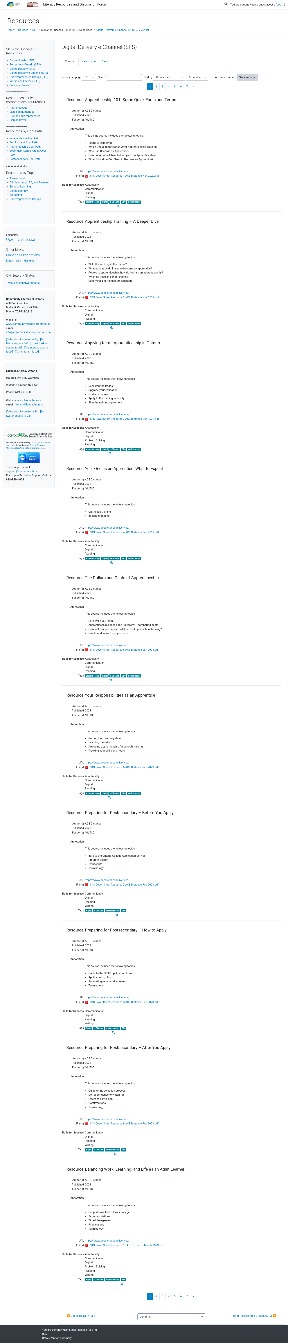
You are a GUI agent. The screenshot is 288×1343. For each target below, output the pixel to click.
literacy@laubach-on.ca (29, 404)
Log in (280, 4)
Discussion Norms (20, 261)
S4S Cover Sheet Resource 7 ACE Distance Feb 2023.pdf (124, 884)
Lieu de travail (18, 120)
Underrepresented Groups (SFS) (29, 77)
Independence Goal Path (24, 138)
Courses (23, 30)
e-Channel (115, 202)
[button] (225, 3)
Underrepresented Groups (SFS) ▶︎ (254, 1315)
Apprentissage (18, 107)
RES (34, 30)
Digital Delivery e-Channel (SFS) (115, 30)
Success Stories (19, 85)
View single (89, 61)
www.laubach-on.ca (29, 400)
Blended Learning (20, 186)
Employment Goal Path (23, 142)
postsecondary (113, 911)
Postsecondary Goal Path (25, 159)
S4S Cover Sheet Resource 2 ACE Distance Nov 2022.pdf (124, 297)
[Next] (193, 86)
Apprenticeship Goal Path (25, 146)
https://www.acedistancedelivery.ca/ (107, 171)
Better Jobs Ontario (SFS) (25, 64)
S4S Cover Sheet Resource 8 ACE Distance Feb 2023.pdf (124, 1002)
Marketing (16, 194)
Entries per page (71, 77)
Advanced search (225, 77)
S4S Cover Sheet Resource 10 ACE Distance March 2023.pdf (126, 1245)
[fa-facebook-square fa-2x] (22, 339)
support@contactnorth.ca (21, 471)
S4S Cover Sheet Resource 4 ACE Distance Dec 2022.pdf (124, 532)
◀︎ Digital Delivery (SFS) (81, 1315)
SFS (124, 202)
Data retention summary (57, 1338)
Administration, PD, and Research (30, 182)
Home (10, 30)
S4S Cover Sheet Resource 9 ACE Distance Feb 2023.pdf (124, 1123)
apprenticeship (93, 202)
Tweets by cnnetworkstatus (23, 283)
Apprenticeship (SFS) (22, 60)
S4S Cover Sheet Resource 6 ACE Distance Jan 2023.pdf (124, 767)
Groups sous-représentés (25, 116)
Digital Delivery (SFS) (22, 68)
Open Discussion (21, 239)
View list (144, 30)
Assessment (17, 178)
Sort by (148, 77)
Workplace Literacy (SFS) (25, 81)
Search (106, 61)
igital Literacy (19, 190)
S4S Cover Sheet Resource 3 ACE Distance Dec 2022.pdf (124, 419)
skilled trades (134, 202)
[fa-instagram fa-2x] (27, 351)
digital (105, 202)
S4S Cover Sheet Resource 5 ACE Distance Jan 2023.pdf (124, 649)
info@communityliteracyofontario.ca (28, 332)
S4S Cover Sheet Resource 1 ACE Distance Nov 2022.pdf (124, 175)
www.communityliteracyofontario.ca (28, 324)
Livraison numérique (22, 111)
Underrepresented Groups (25, 199)
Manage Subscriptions (23, 255)
